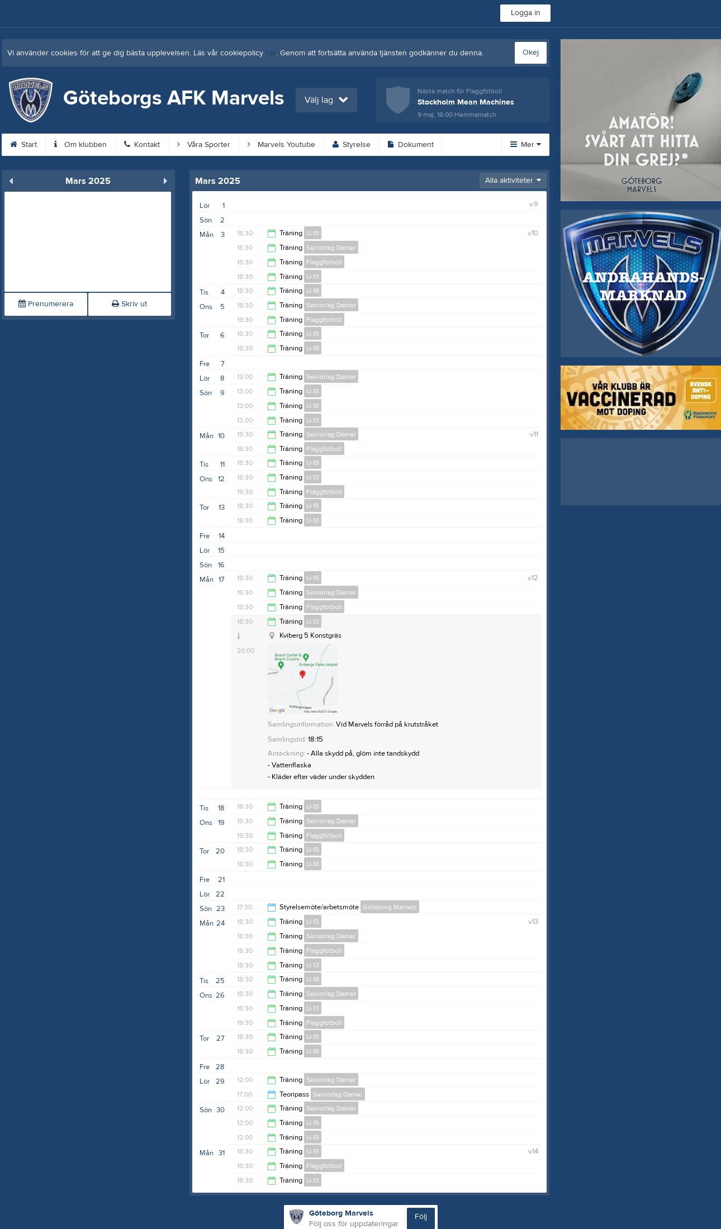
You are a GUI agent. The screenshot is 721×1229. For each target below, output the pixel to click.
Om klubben (80, 145)
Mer (525, 145)
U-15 (312, 233)
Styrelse (352, 145)
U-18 (312, 290)
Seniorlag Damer (331, 247)
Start (23, 145)
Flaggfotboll (324, 262)
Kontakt (142, 145)
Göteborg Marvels (390, 907)
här (270, 53)
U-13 (312, 276)
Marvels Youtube (281, 145)
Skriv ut (129, 304)
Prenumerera (45, 304)
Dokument (411, 145)
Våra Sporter (203, 145)
